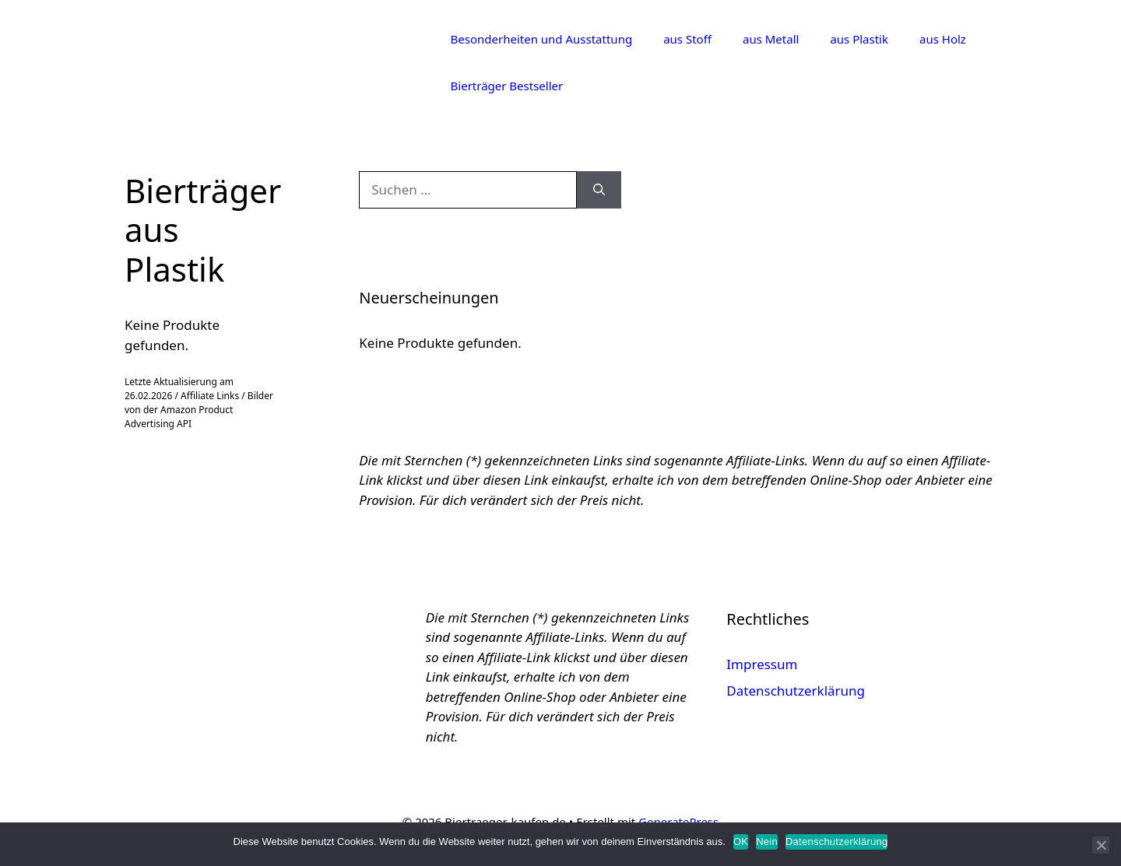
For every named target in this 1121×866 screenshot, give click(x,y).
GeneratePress (678, 821)
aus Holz (942, 39)
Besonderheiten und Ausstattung (542, 39)
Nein (767, 841)
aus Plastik (859, 39)
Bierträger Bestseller (507, 85)
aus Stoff (687, 39)
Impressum (761, 664)
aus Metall (771, 39)
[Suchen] (599, 190)
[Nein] (1100, 845)
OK (740, 841)
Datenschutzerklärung (795, 690)
